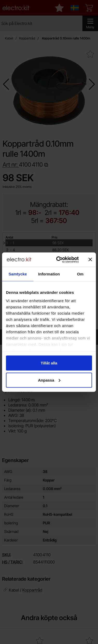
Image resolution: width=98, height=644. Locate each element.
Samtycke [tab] (18, 274)
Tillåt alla (49, 363)
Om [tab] (80, 274)
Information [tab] (49, 274)
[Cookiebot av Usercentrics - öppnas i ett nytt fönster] (58, 259)
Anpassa (49, 380)
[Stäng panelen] (90, 259)
